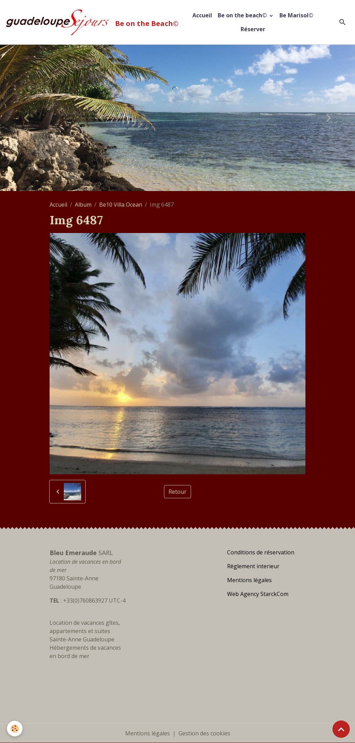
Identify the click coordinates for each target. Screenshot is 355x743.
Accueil (202, 15)
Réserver (253, 29)
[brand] (89, 22)
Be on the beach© (243, 15)
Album (83, 204)
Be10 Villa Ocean (120, 204)
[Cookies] (15, 728)
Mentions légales (147, 733)
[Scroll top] (341, 729)
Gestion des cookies (204, 733)
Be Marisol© (296, 15)
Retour (177, 491)
